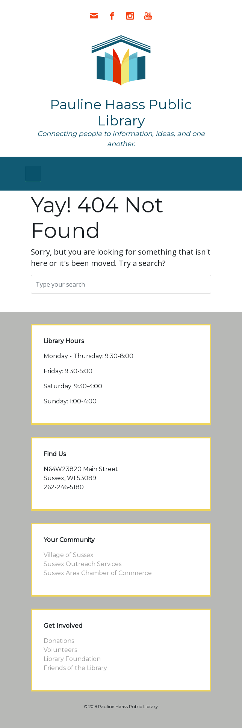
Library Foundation (72, 658)
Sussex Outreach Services (82, 564)
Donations (59, 640)
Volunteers (60, 649)
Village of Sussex (69, 555)
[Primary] (33, 174)
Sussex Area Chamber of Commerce (98, 573)
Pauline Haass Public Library (121, 112)
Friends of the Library (75, 668)
